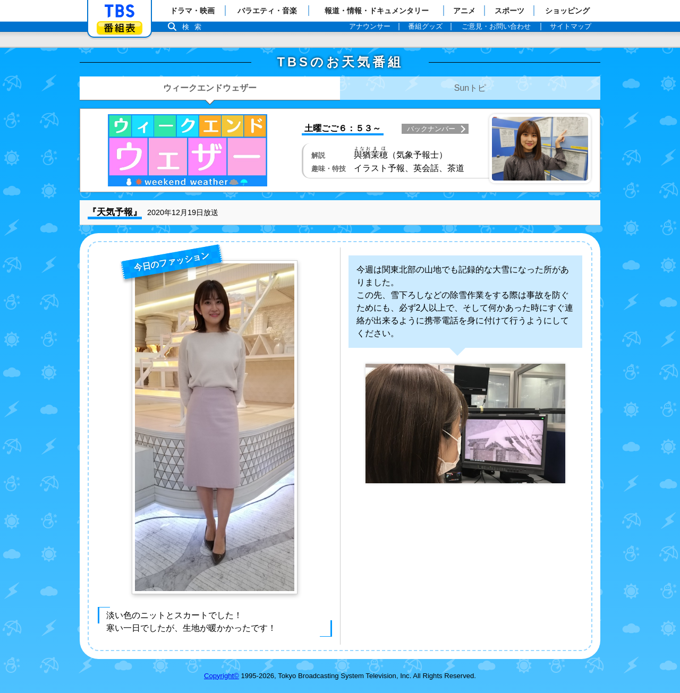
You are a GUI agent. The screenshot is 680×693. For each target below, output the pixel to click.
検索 (194, 27)
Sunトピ (470, 87)
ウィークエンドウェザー (210, 87)
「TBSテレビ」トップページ (119, 11)
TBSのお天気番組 (340, 62)
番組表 (119, 28)
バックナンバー (431, 129)
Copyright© (221, 676)
